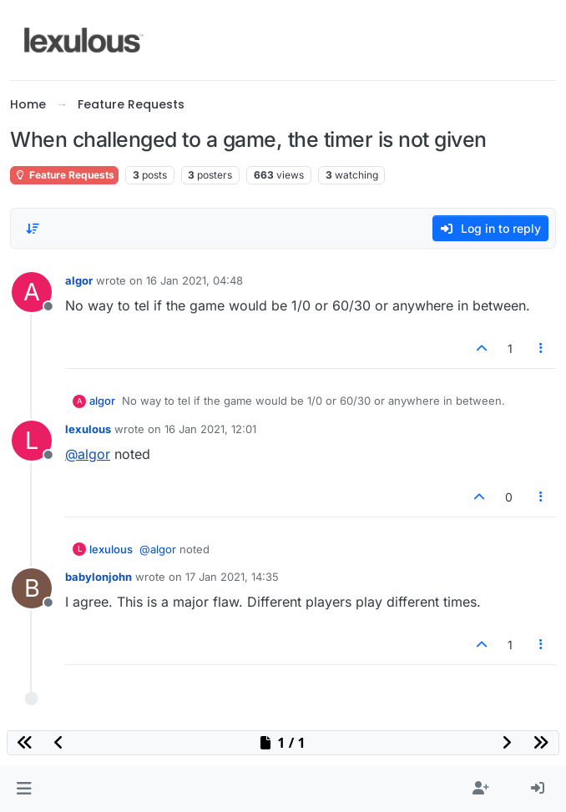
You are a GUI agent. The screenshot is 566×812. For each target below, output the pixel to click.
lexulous (88, 429)
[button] (24, 788)
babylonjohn (98, 576)
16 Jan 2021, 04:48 (194, 280)
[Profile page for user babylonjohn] (32, 588)
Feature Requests (64, 175)
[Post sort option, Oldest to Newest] (33, 229)
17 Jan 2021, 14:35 (232, 576)
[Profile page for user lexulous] (32, 441)
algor (79, 280)
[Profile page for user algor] (32, 292)
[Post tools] (542, 348)
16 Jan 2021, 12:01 (210, 429)
